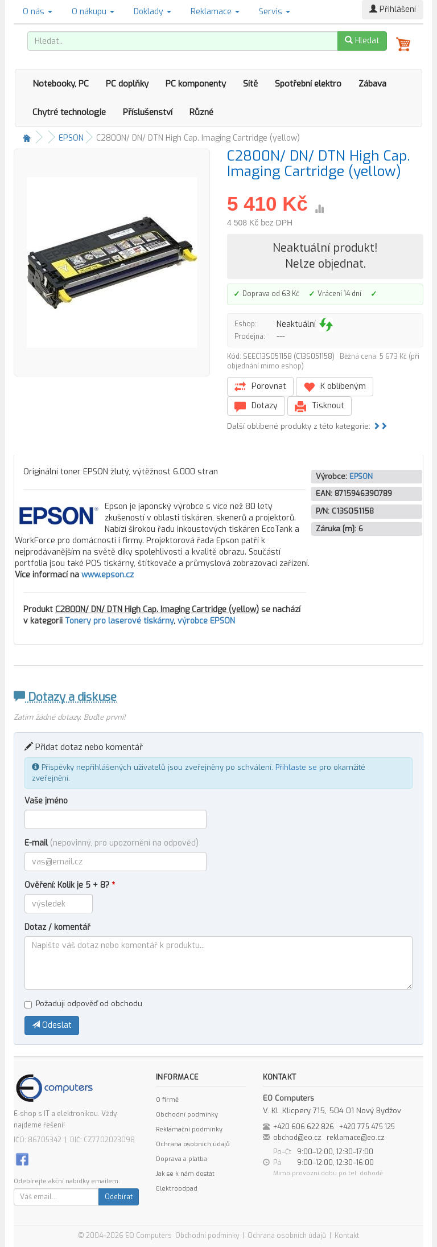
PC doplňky (127, 83)
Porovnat (260, 387)
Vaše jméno (46, 800)
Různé (201, 112)
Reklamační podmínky (189, 1129)
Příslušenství (147, 112)
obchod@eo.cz (297, 1137)
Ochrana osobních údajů (192, 1144)
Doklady (152, 11)
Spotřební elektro (308, 83)
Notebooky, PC (60, 83)
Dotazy (256, 406)
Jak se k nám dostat (185, 1174)
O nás (37, 11)
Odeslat (52, 1025)
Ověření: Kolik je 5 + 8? (69, 885)
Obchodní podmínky (187, 1114)
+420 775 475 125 (367, 1126)
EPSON (71, 138)
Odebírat (119, 1196)
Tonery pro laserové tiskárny (119, 621)
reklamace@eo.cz (356, 1137)
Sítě (250, 83)
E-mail (111, 843)
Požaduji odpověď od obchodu (83, 1003)
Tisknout (319, 406)
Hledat (362, 40)
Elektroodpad (176, 1188)
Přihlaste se (296, 767)
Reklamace (215, 11)
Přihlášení (392, 9)
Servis (274, 11)
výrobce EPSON (206, 621)
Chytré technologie (69, 112)
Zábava (372, 83)
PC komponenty (196, 83)
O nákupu (93, 11)
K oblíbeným (334, 387)
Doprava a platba (181, 1159)
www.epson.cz (107, 574)
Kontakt (347, 1235)
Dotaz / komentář (57, 927)
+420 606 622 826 (303, 1126)
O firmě (167, 1100)
